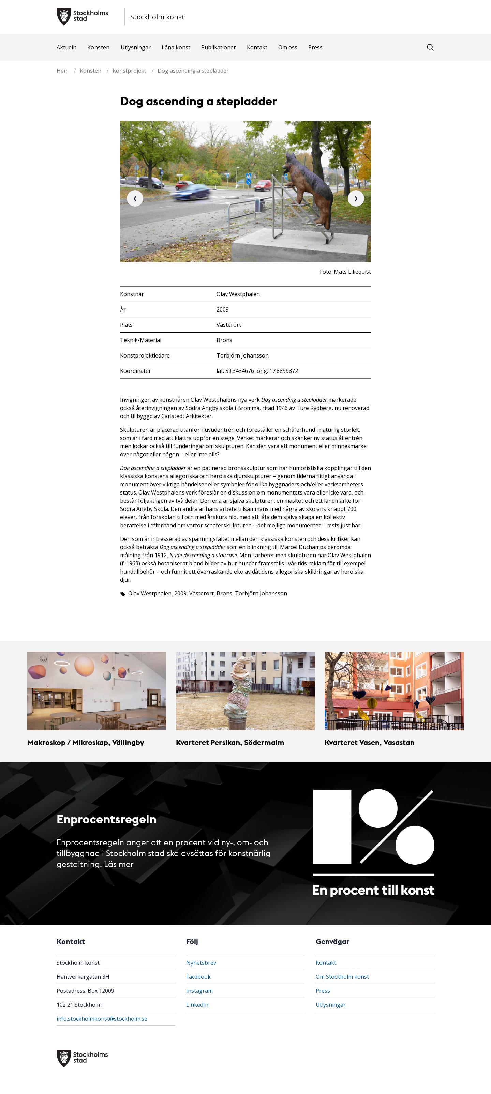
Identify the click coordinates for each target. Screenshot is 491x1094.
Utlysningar (136, 47)
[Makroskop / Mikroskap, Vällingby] (96, 691)
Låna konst (176, 47)
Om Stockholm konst (342, 977)
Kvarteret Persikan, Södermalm (230, 742)
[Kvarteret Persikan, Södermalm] (245, 691)
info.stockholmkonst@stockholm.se (102, 1018)
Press (315, 47)
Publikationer (218, 47)
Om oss (287, 47)
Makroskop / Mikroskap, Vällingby (85, 742)
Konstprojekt (129, 70)
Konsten (98, 47)
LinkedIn (197, 1004)
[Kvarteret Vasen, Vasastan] (394, 691)
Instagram (199, 990)
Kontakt (257, 47)
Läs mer (119, 863)
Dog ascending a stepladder (193, 70)
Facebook (198, 977)
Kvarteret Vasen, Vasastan (370, 742)
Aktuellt (66, 47)
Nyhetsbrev (201, 963)
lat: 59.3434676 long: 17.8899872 (257, 371)
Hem (63, 70)
